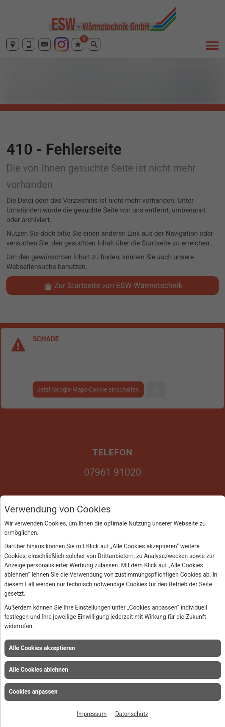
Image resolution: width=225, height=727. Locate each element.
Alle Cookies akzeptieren (42, 648)
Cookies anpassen (33, 691)
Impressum (91, 714)
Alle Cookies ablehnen (38, 669)
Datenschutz (131, 714)
